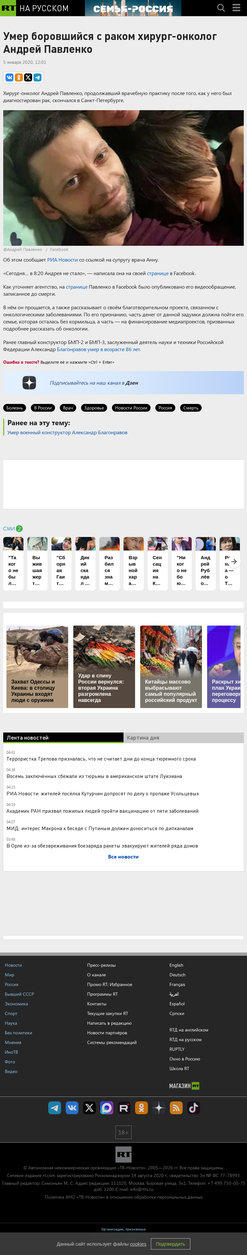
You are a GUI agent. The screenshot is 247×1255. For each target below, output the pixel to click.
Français (177, 984)
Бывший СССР (19, 994)
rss (176, 1107)
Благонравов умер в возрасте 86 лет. (99, 349)
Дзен (131, 382)
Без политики (18, 1033)
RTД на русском (185, 1039)
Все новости (123, 856)
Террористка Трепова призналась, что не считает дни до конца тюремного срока (101, 758)
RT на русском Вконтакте (72, 1107)
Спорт (11, 1013)
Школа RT (179, 1068)
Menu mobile (237, 2)
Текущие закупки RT (107, 1013)
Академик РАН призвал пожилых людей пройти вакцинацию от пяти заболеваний (102, 810)
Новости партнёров (107, 1033)
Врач (68, 408)
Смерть (190, 408)
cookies (138, 1244)
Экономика (16, 1004)
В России (43, 408)
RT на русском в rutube (124, 1107)
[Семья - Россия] (133, 8)
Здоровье (94, 408)
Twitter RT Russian (89, 1107)
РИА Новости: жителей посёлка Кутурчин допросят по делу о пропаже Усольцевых (102, 793)
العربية (174, 994)
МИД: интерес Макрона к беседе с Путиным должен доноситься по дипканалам (99, 828)
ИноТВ (11, 1052)
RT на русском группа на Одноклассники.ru (141, 1107)
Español (177, 1004)
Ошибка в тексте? (21, 362)
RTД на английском (188, 1030)
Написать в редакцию (109, 1023)
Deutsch (177, 975)
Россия (165, 408)
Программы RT (102, 994)
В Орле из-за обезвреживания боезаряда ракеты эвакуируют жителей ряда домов (102, 845)
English (176, 965)
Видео (11, 1071)
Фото (10, 1062)
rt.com (49, 1175)
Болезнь (14, 408)
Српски (176, 1013)
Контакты (96, 1004)
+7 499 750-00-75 (226, 1183)
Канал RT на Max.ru (106, 1107)
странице (158, 273)
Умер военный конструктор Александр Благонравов (67, 432)
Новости (13, 965)
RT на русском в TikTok (193, 1107)
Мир (9, 975)
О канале (96, 975)
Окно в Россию (184, 1059)
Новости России (131, 408)
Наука (11, 1023)
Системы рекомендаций (112, 1042)
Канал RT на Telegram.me (54, 1107)
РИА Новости (62, 259)
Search (221, 2)
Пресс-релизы (101, 965)
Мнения (13, 1042)
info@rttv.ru (141, 1189)
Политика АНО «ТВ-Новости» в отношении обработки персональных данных (124, 1197)
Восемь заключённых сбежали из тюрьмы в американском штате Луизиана (94, 775)
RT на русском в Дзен (158, 1107)
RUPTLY (177, 1049)
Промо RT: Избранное (109, 984)
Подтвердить (170, 1244)
